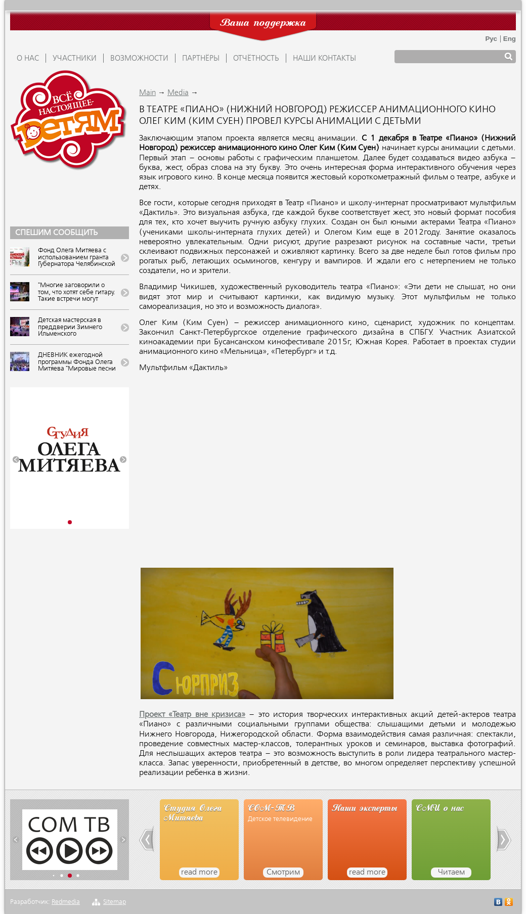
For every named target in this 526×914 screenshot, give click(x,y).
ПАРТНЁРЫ (201, 58)
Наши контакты (324, 58)
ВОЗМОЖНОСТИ (139, 58)
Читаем (451, 873)
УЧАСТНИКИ (75, 58)
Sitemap (114, 902)
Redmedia (66, 902)
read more (199, 873)
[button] (16, 459)
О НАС (28, 58)
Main (147, 93)
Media (178, 93)
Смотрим (283, 873)
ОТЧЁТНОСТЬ (256, 58)
